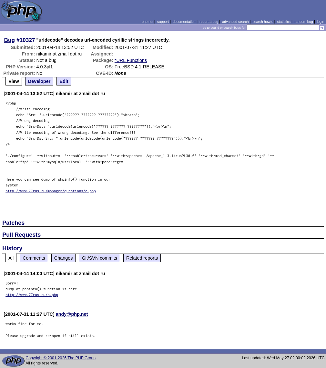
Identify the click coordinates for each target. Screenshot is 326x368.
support (163, 22)
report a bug (208, 22)
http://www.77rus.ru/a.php (31, 295)
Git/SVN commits (99, 258)
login (320, 22)
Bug (9, 40)
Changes (63, 258)
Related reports (142, 258)
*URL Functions (131, 60)
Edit (63, 81)
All (11, 258)
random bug (303, 22)
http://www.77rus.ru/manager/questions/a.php (50, 191)
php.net (147, 22)
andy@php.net (72, 314)
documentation (184, 22)
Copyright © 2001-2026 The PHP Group (60, 358)
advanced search (235, 22)
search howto (262, 22)
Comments (34, 258)
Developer (39, 81)
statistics (283, 22)
